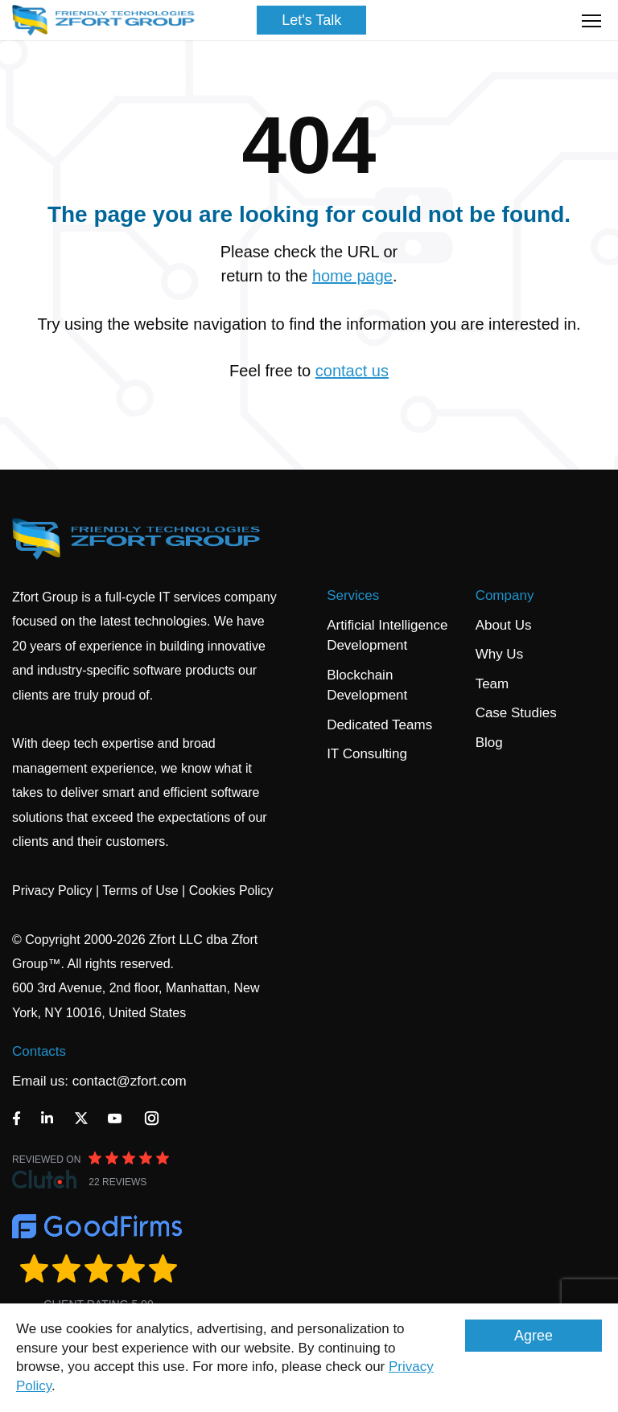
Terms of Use (140, 890)
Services (353, 595)
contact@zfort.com (129, 1081)
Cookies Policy (231, 890)
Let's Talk (311, 20)
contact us (352, 371)
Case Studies (516, 712)
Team (492, 684)
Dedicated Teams (379, 725)
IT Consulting (367, 753)
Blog (489, 742)
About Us (504, 625)
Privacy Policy (52, 890)
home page (352, 276)
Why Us (500, 654)
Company (505, 595)
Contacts (39, 1051)
